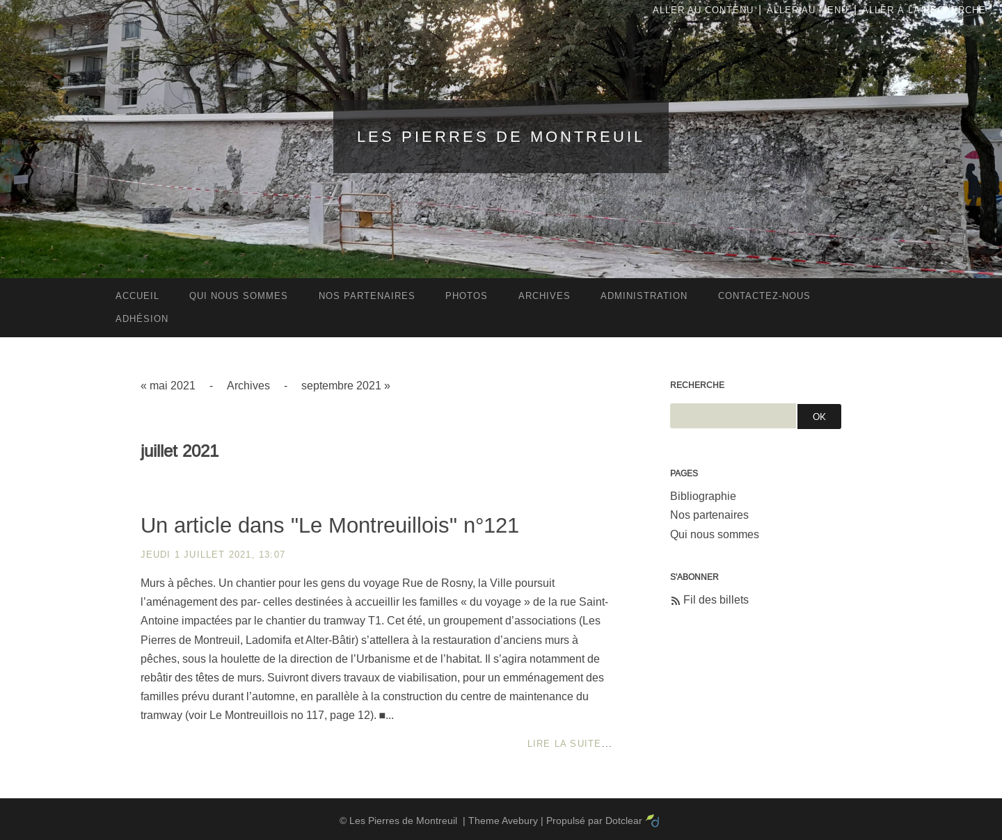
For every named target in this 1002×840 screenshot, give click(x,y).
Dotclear (623, 820)
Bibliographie (703, 496)
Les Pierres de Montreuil (501, 136)
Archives (248, 385)
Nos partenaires (709, 515)
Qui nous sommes (714, 534)
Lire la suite (564, 743)
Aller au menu (807, 10)
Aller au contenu (703, 10)
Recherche (697, 385)
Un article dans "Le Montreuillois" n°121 (330, 525)
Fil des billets (716, 600)
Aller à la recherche (924, 10)
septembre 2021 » (345, 385)
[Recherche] (733, 415)
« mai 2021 (168, 385)
